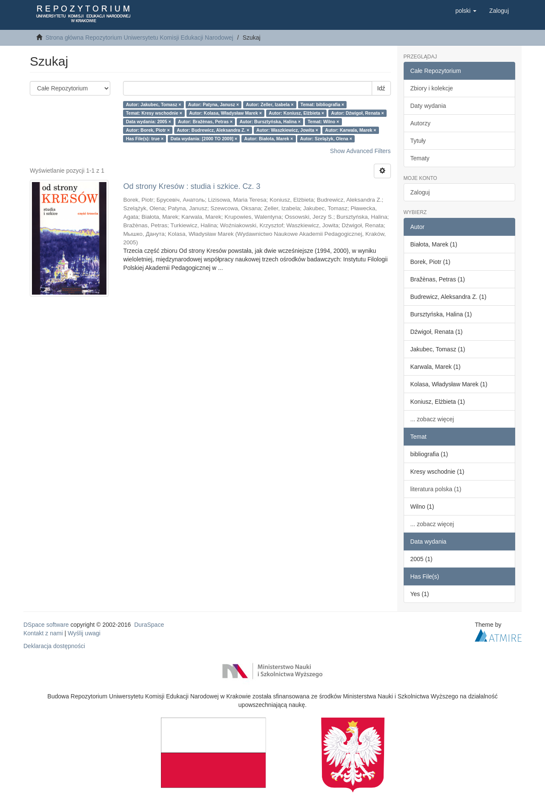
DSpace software (46, 624)
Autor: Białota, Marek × (268, 138)
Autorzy (420, 123)
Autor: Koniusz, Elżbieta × (296, 113)
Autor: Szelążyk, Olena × (326, 138)
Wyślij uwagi (84, 633)
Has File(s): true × (145, 138)
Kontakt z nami (43, 633)
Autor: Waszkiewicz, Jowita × (287, 130)
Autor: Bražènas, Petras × (205, 121)
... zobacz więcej (432, 419)
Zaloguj (420, 192)
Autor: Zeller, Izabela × (270, 104)
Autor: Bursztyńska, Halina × (270, 121)
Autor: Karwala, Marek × (350, 130)
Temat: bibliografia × (322, 104)
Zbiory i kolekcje (431, 88)
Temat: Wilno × (323, 121)
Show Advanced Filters (360, 151)
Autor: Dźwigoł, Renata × (357, 113)
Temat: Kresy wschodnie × (154, 113)
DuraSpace (149, 624)
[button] (466, 10)
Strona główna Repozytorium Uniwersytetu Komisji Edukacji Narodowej (139, 37)
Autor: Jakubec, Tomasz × (153, 104)
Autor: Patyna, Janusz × (213, 104)
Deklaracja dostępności (54, 646)
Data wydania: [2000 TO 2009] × (204, 138)
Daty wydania (428, 105)
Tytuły (418, 140)
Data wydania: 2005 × (148, 121)
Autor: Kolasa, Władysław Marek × (225, 113)
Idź (381, 88)
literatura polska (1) (436, 489)
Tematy (420, 158)
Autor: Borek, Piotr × (148, 130)
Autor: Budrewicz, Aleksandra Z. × (213, 130)
